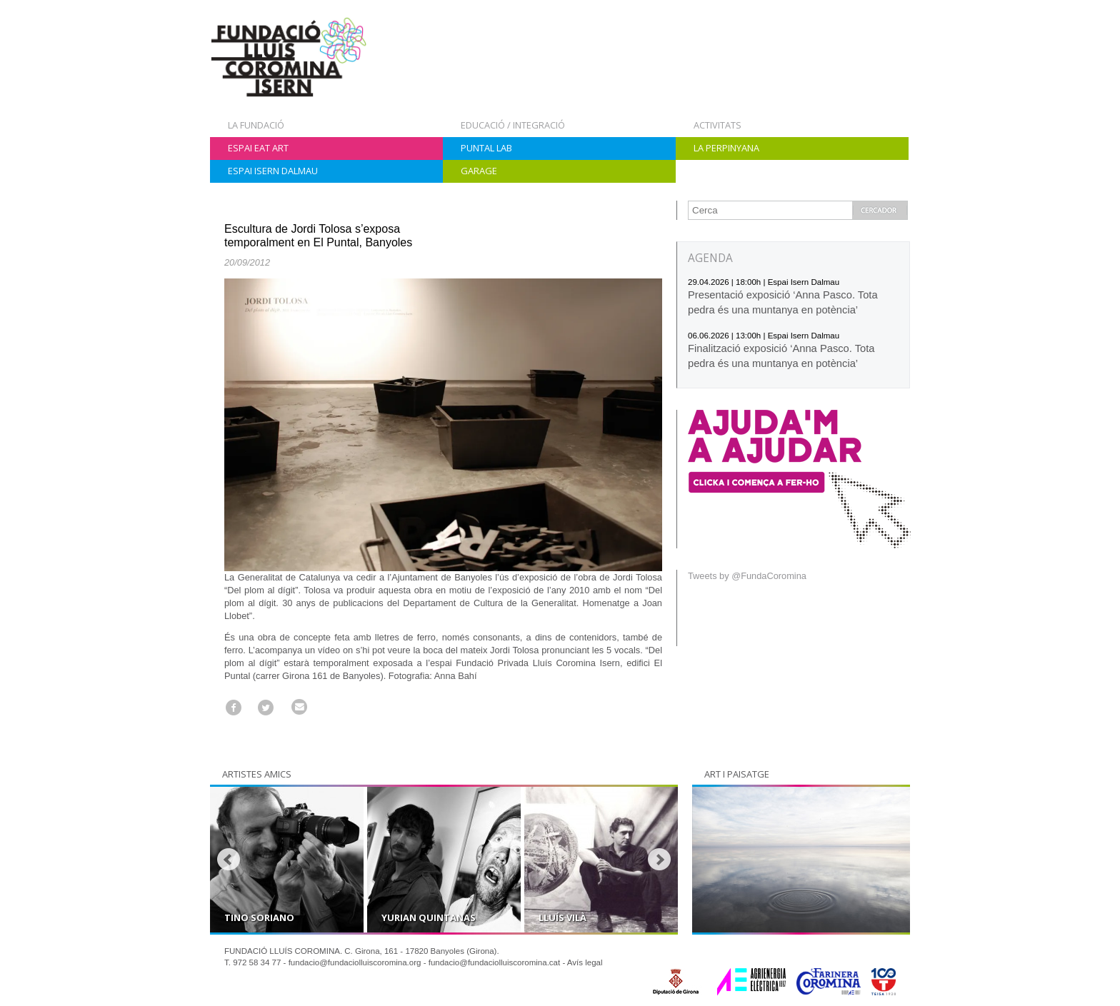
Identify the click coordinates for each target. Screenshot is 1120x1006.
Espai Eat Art (258, 147)
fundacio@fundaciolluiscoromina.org (355, 962)
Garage (479, 170)
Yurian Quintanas (428, 917)
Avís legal (585, 962)
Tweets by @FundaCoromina (747, 575)
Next (659, 859)
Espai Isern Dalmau (273, 170)
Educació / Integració (513, 125)
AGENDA (710, 258)
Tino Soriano (259, 917)
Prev (228, 859)
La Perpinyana (726, 147)
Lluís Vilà (562, 917)
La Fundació (256, 125)
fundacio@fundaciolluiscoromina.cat (495, 962)
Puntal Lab (486, 147)
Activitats (717, 125)
